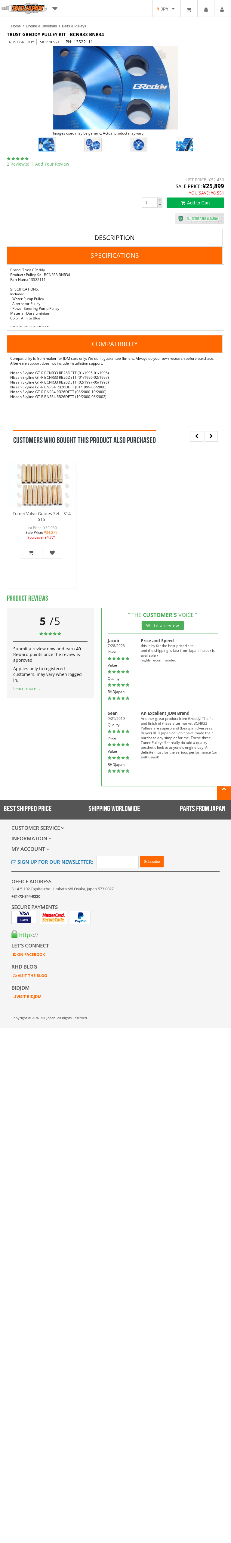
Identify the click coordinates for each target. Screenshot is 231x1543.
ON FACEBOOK (30, 954)
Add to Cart (195, 202)
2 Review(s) (18, 164)
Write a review (162, 625)
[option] (115, 88)
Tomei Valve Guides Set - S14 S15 (42, 516)
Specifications (115, 255)
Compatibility (115, 344)
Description (114, 237)
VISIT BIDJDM (29, 996)
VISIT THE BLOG (32, 975)
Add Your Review (52, 164)
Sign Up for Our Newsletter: (52, 862)
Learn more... (26, 688)
